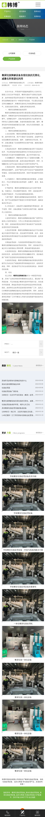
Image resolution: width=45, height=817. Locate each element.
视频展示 (22, 16)
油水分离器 (18, 782)
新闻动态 (37, 11)
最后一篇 (16, 352)
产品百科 (32, 40)
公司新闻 (12, 53)
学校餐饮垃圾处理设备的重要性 (23, 587)
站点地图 (32, 797)
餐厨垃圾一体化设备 (23, 660)
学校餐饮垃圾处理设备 (23, 513)
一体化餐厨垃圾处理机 (23, 624)
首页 (12, 40)
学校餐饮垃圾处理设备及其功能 (23, 476)
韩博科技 (37, 16)
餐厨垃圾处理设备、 (32, 779)
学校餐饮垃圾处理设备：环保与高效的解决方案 (23, 550)
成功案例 (22, 11)
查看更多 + (39, 365)
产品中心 (7, 11)
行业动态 (32, 53)
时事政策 (7, 16)
